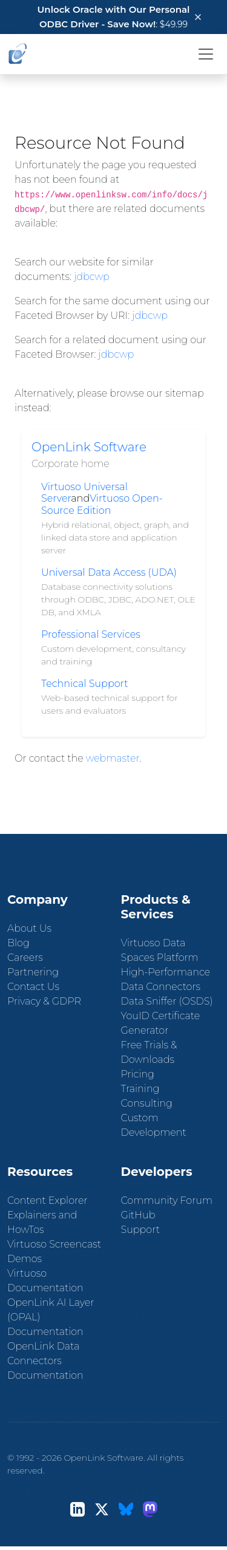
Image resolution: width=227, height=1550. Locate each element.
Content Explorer (47, 1200)
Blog (18, 943)
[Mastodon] (150, 1509)
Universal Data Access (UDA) (109, 572)
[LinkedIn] (77, 1509)
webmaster (113, 758)
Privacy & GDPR (44, 1001)
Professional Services (90, 634)
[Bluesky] (126, 1509)
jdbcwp (92, 276)
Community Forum (167, 1200)
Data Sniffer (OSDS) (167, 1001)
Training (140, 1088)
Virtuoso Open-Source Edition (102, 504)
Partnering (33, 972)
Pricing (137, 1074)
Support (140, 1229)
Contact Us (33, 986)
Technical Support (84, 683)
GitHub (138, 1215)
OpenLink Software (88, 447)
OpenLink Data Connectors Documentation (45, 1360)
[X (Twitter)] (101, 1509)
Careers (25, 957)
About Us (29, 928)
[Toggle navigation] (206, 54)
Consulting (147, 1103)
